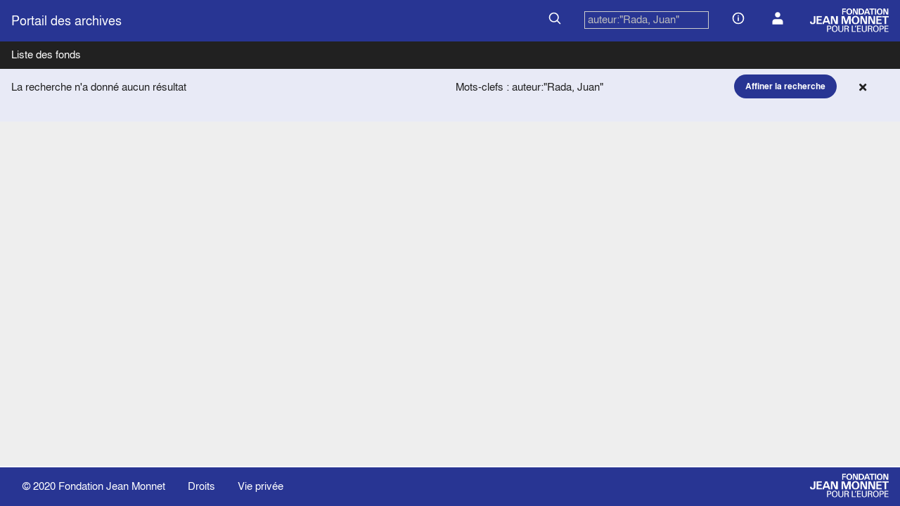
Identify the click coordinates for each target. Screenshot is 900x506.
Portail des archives (66, 21)
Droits (201, 486)
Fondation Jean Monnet (111, 486)
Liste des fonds (46, 54)
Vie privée (260, 486)
